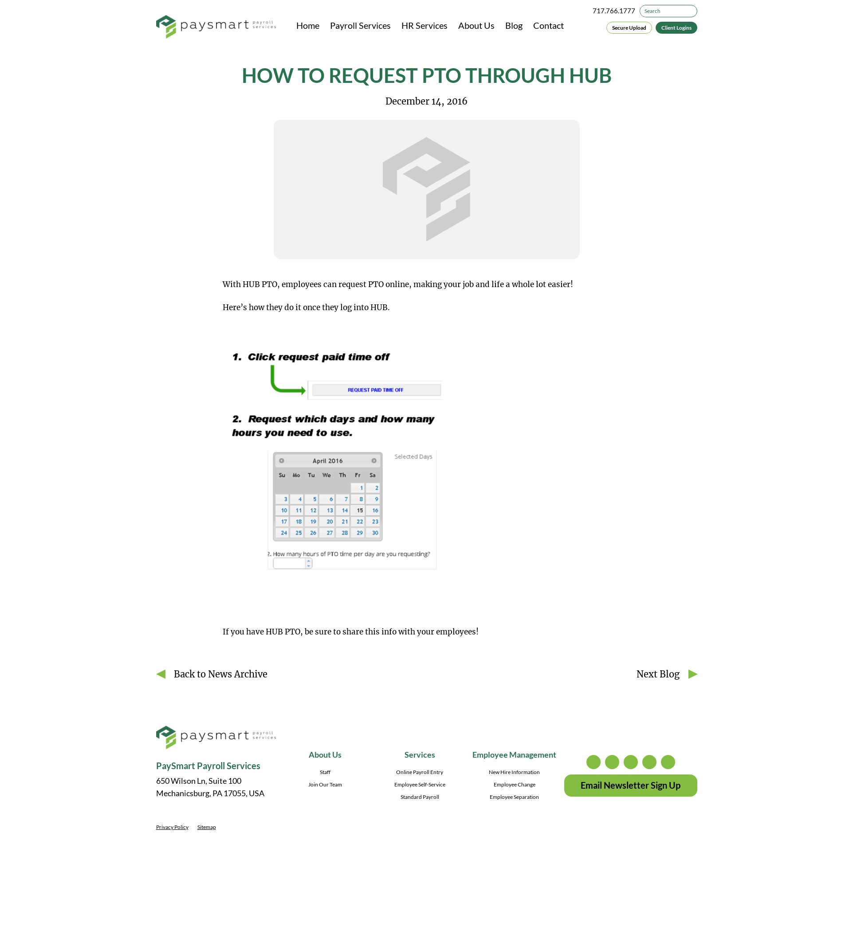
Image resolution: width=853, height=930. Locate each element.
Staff (325, 772)
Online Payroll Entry (419, 772)
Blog (514, 25)
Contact (548, 25)
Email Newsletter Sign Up (630, 785)
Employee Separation (514, 797)
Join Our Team (325, 784)
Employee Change (514, 784)
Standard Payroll (420, 797)
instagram (593, 762)
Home (307, 25)
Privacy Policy (172, 827)
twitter (612, 762)
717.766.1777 (614, 11)
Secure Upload (629, 27)
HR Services (424, 25)
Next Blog (658, 674)
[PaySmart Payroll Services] (216, 27)
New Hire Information (514, 772)
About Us (476, 25)
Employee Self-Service (419, 784)
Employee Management (514, 754)
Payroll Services (360, 25)
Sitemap (206, 827)
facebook (631, 762)
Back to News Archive (220, 674)
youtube (668, 762)
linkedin (649, 762)
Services (420, 754)
